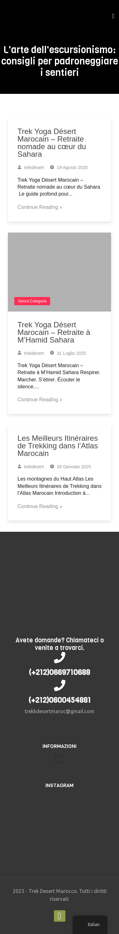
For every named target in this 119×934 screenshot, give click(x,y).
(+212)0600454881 (60, 700)
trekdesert (30, 167)
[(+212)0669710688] (59, 657)
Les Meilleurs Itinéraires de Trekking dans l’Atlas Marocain (57, 446)
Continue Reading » (39, 207)
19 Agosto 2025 (69, 167)
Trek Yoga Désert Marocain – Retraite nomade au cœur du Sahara (51, 142)
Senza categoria (32, 301)
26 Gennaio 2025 (70, 466)
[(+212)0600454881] (59, 685)
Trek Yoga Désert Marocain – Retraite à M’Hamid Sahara (53, 332)
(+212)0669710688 (59, 672)
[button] (59, 759)
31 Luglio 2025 (68, 353)
